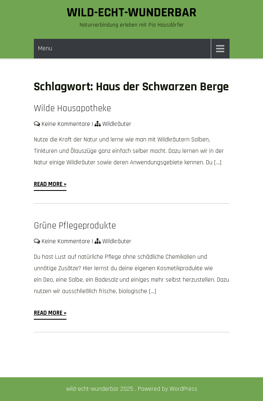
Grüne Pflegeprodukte (75, 226)
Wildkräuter (116, 124)
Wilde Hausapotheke (72, 108)
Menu (45, 48)
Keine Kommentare (66, 124)
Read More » (50, 184)
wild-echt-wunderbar (132, 12)
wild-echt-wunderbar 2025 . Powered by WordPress (131, 389)
